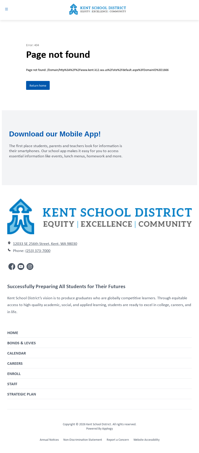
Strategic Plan (21, 394)
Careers (15, 363)
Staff (12, 383)
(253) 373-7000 (37, 250)
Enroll (14, 373)
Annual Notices (49, 439)
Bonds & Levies (21, 342)
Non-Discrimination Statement (82, 439)
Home (12, 332)
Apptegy (107, 428)
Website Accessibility (146, 439)
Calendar (16, 353)
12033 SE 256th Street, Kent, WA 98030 (45, 243)
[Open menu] (6, 9)
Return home (37, 85)
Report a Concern (118, 439)
